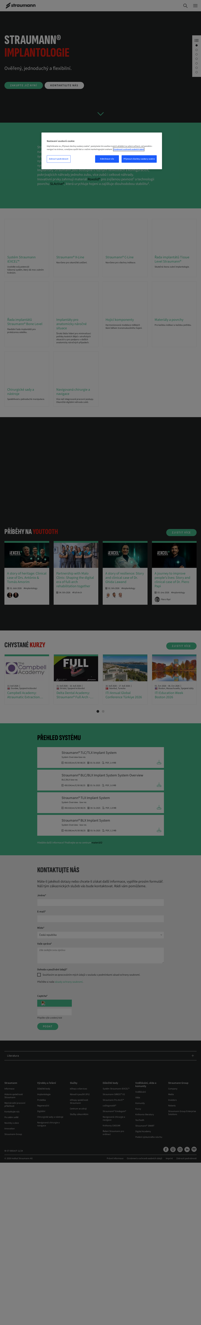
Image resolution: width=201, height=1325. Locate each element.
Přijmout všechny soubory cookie (139, 158)
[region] (101, 151)
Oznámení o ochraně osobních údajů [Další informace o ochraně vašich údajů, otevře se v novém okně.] (128, 149)
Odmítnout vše (107, 158)
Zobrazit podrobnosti (58, 158)
